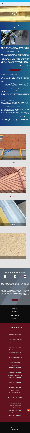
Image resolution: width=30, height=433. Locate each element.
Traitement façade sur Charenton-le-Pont (15, 415)
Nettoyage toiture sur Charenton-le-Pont (15, 377)
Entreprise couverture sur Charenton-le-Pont (15, 339)
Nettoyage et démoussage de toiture (15, 375)
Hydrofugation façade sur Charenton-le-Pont (15, 417)
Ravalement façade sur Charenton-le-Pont (15, 405)
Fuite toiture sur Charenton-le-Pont (15, 369)
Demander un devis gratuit (15, 69)
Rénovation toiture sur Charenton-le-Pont (15, 347)
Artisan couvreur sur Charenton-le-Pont (15, 337)
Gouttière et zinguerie (15, 390)
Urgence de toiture (15, 365)
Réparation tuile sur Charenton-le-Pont (15, 372)
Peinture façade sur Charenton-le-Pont (15, 407)
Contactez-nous (15, 299)
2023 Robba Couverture (15, 427)
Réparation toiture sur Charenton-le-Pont (15, 349)
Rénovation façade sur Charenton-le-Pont (15, 410)
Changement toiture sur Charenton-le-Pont (15, 357)
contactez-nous (13, 62)
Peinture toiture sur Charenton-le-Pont (15, 387)
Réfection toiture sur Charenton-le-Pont (15, 352)
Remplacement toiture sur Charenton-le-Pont (15, 354)
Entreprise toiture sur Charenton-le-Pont (15, 342)
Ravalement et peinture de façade (15, 403)
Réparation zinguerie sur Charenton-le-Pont (15, 400)
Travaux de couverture (15, 330)
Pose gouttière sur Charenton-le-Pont (15, 392)
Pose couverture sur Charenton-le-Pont (15, 359)
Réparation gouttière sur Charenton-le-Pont (15, 397)
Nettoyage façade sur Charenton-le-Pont (15, 412)
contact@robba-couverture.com (15, 319)
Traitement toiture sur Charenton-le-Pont (15, 382)
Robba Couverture (15, 308)
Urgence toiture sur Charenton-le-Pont (15, 367)
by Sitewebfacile (15, 429)
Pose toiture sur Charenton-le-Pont (15, 362)
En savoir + (6, 162)
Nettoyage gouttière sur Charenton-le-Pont (15, 395)
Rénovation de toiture (15, 345)
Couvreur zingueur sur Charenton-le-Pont (15, 334)
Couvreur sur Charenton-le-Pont (15, 332)
